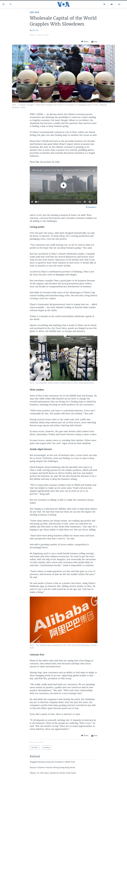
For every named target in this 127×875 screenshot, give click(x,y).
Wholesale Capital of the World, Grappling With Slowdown (61, 170)
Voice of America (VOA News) (47, 174)
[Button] (84, 41)
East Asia (34, 12)
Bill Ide (35, 30)
